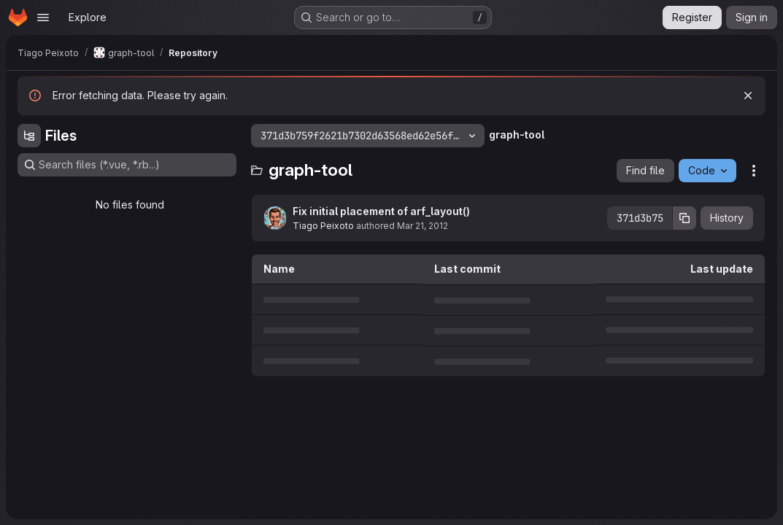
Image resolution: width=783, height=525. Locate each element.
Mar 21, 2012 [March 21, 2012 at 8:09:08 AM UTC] (422, 225)
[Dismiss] (748, 95)
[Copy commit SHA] (684, 218)
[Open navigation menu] (43, 17)
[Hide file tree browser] (29, 135)
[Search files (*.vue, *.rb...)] (127, 164)
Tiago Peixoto (323, 225)
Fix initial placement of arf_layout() (381, 211)
